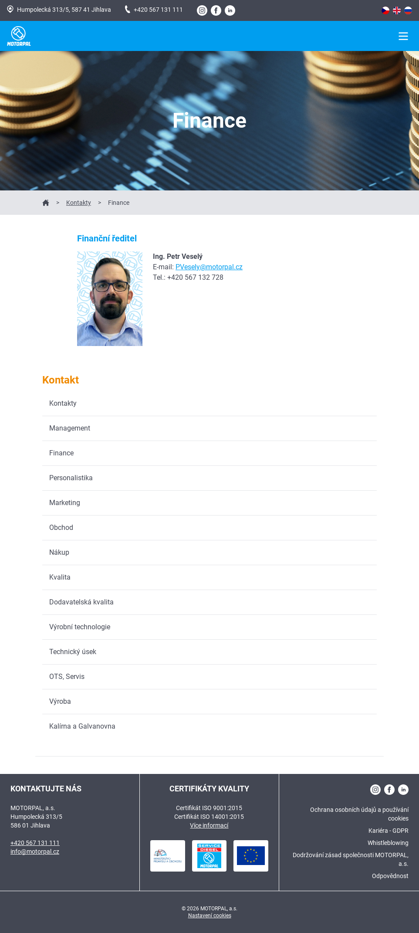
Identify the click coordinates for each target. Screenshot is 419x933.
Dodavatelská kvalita (81, 602)
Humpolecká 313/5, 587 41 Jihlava (59, 9)
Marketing (64, 503)
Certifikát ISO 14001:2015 (209, 816)
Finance (61, 453)
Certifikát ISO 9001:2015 (209, 807)
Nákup (59, 552)
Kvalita (60, 577)
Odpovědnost (390, 875)
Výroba (60, 701)
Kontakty (78, 202)
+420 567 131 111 (154, 9)
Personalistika (71, 478)
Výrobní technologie (79, 627)
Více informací (209, 825)
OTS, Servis (66, 676)
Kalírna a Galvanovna (82, 726)
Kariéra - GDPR (388, 830)
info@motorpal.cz (34, 851)
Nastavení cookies (209, 916)
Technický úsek (72, 652)
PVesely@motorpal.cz (209, 267)
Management (69, 428)
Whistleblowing (388, 842)
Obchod (61, 527)
